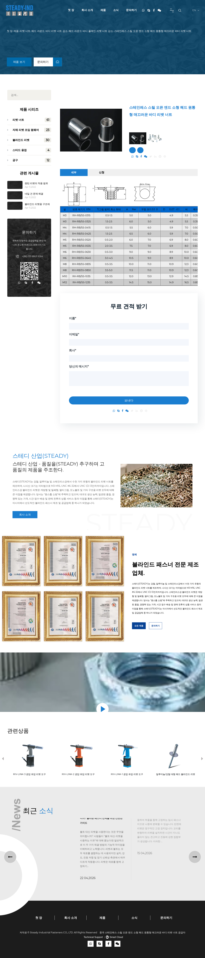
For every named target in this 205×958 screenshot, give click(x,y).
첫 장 (71, 10)
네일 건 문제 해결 (34, 193)
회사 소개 (87, 10)
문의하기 (131, 10)
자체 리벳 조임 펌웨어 (32, 130)
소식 (116, 10)
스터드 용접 (32, 150)
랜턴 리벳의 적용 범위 (36, 183)
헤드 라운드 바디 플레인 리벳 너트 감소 (91, 31)
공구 (32, 160)
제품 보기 (19, 62)
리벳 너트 (25, 31)
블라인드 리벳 (32, 140)
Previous (3, 759)
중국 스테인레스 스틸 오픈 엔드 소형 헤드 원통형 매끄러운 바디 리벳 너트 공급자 (142, 932)
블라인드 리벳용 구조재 (37, 204)
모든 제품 (138, 625)
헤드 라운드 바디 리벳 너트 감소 (49, 31)
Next (202, 759)
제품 (103, 10)
